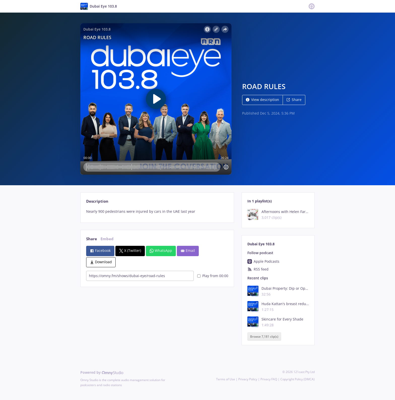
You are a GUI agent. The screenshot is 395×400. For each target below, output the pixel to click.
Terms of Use (225, 379)
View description (262, 99)
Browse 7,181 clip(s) (264, 336)
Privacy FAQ (268, 379)
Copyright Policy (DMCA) (297, 379)
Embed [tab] (107, 239)
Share (294, 99)
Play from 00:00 (212, 275)
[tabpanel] (157, 211)
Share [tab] (91, 239)
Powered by (101, 372)
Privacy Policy (247, 379)
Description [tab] (97, 201)
